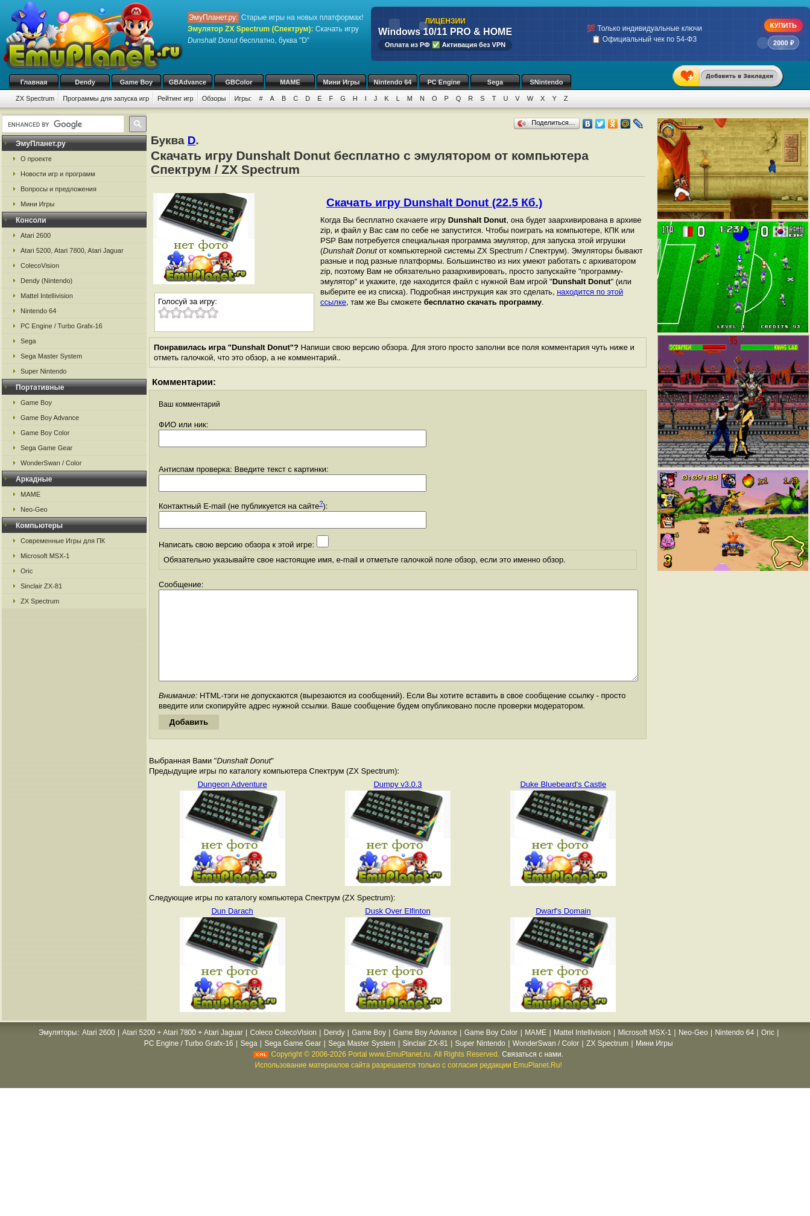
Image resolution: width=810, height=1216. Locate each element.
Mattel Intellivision (47, 295)
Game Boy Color (45, 432)
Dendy (85, 82)
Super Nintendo (43, 371)
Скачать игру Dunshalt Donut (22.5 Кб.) (434, 202)
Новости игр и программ (58, 173)
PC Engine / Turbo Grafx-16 (62, 325)
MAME (290, 82)
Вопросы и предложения (59, 189)
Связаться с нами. (532, 1072)
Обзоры (214, 98)
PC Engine (443, 82)
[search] (62, 124)
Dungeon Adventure (232, 802)
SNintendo (546, 82)
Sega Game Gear (46, 447)
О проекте (36, 158)
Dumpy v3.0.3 (397, 802)
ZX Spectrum (35, 98)
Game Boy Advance (50, 417)
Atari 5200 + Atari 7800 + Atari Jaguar (182, 1050)
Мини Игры (341, 82)
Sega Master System (51, 356)
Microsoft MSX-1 (45, 555)
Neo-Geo (34, 509)
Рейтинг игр (175, 98)
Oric (27, 571)
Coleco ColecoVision (283, 1050)
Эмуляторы (58, 1050)
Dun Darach (232, 929)
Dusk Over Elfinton (397, 929)
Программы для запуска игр (106, 98)
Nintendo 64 (393, 82)
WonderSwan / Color (51, 462)
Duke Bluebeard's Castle (563, 802)
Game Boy (136, 82)
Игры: (243, 98)
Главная (34, 82)
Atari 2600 (36, 235)
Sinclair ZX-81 (41, 586)
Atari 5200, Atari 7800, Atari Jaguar (72, 250)
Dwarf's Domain (563, 929)
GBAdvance (187, 82)
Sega (495, 82)
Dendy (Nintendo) (46, 280)
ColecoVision (40, 265)
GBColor (238, 82)
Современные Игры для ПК (63, 540)
